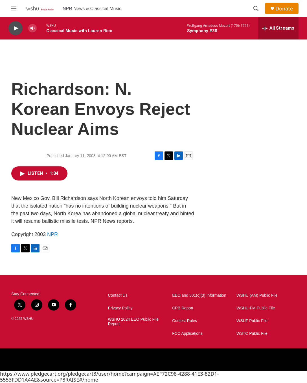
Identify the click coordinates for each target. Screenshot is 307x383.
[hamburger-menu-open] (13, 8)
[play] (15, 28)
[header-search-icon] (256, 8)
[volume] (32, 28)
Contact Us (117, 295)
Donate (284, 9)
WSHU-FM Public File (255, 308)
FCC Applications (187, 333)
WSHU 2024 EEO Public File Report (133, 321)
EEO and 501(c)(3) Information (199, 295)
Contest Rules (184, 321)
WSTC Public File (251, 333)
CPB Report (182, 308)
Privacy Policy (120, 308)
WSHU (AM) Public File (256, 295)
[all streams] (278, 28)
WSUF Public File (251, 321)
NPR (52, 234)
